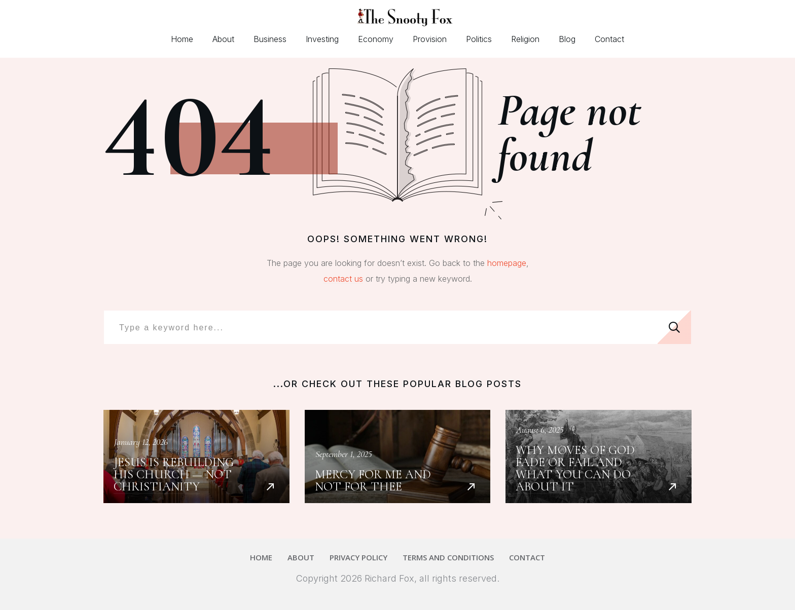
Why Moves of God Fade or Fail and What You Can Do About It (598, 456)
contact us (343, 279)
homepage (506, 263)
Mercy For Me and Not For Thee (398, 456)
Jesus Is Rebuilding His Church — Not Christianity (196, 456)
